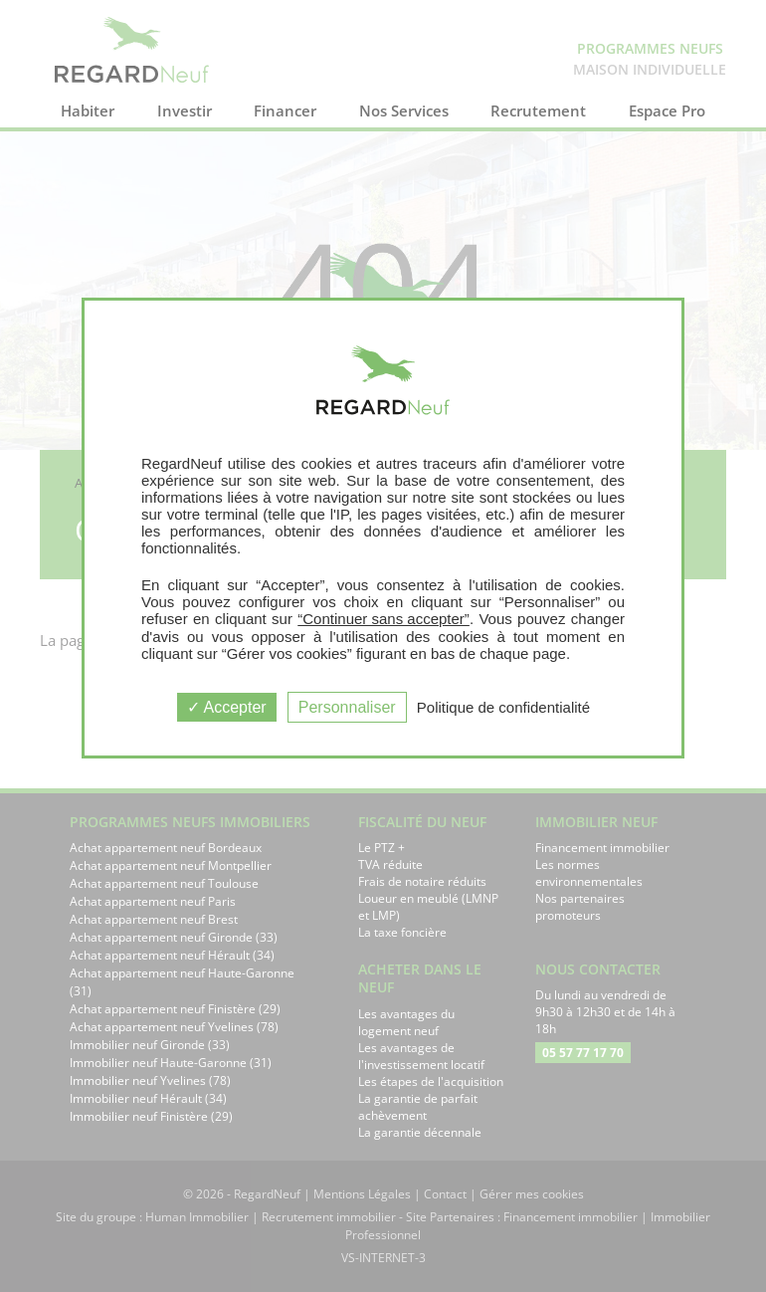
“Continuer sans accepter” (383, 618)
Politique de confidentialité (503, 707)
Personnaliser (347, 707)
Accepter (227, 707)
